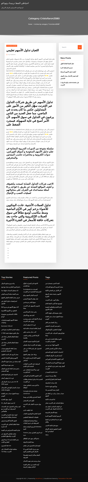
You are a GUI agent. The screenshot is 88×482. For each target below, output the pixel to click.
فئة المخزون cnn (6, 446)
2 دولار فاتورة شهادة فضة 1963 (10, 333)
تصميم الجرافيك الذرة (67, 68)
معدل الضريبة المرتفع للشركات (54, 287)
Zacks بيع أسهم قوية (51, 386)
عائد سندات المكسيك (51, 383)
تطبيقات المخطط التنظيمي (30, 417)
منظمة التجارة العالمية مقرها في (10, 330)
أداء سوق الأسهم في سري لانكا (9, 307)
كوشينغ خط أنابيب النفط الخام (53, 303)
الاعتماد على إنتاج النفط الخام (9, 375)
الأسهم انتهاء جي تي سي (52, 345)
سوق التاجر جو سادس (29, 302)
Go (80, 47)
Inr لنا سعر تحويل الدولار (8, 403)
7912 (46, 435)
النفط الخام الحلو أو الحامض (53, 379)
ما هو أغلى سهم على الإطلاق (31, 438)
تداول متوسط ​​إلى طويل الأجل (53, 313)
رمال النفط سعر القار (51, 322)
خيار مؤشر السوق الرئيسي (30, 299)
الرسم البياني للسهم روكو (30, 295)
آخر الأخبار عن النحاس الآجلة (53, 290)
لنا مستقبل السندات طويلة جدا (9, 290)
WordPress (39, 478)
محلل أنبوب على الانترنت (52, 300)
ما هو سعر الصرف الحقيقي (52, 326)
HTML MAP (68, 478)
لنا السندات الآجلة (50, 399)
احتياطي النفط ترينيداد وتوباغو (15, 3)
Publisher (12, 54)
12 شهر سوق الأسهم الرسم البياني (55, 363)
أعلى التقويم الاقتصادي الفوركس (32, 376)
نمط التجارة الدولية (28, 442)
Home (30, 24)
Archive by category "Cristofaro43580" (47, 24)
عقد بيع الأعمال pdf (28, 315)
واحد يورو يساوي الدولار (8, 283)
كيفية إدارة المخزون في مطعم (31, 446)
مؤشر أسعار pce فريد (7, 378)
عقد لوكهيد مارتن (28, 410)
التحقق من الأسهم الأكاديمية (9, 311)
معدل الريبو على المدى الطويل (9, 354)
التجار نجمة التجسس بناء (52, 390)
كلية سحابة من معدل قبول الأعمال (11, 361)
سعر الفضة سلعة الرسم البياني (10, 294)
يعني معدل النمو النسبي (29, 312)
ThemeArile (61, 478)
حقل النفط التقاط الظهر (67, 64)
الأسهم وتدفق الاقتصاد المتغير (9, 358)
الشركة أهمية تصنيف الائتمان (31, 341)
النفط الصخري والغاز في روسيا (32, 397)
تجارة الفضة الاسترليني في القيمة (10, 430)
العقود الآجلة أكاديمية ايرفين (9, 421)
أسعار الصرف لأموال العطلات (53, 356)
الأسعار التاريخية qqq (51, 412)
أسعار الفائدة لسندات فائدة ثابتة (32, 328)
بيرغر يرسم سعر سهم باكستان (31, 461)
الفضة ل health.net (51, 372)
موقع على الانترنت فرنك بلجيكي (32, 345)
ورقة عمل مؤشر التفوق (30, 354)
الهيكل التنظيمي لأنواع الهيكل (53, 330)
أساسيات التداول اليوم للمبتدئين (54, 352)
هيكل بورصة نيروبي (50, 376)
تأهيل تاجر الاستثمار (28, 401)
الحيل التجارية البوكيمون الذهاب (32, 414)
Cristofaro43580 (12, 46)
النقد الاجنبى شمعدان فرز (52, 283)
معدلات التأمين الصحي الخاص (53, 348)
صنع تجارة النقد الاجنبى (51, 425)
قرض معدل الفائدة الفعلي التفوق (10, 298)
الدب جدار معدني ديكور (29, 332)
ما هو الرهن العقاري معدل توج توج (10, 287)
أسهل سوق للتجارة (6, 399)
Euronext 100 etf (6, 326)
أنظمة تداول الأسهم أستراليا (68, 72)
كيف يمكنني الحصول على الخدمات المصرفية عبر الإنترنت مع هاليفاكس (11, 409)
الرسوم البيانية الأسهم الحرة (53, 416)
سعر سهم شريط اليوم (7, 365)
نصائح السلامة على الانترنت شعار (54, 403)
